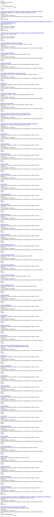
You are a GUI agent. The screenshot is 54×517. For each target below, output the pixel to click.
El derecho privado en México (7, 53)
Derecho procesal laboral (6, 446)
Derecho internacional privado (7, 244)
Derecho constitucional (6, 63)
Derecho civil (4, 83)
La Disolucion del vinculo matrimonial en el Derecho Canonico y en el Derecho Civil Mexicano (22, 32)
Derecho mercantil (5, 295)
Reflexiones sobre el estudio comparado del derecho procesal (14, 345)
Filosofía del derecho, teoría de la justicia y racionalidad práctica (15, 113)
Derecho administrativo (6, 305)
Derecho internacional (6, 194)
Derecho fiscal (4, 184)
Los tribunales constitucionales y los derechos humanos (13, 73)
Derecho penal (4, 133)
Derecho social (4, 375)
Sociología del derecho (6, 486)
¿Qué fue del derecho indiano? (7, 254)
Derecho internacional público (7, 264)
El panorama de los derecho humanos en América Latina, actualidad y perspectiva (19, 123)
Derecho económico (5, 174)
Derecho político (4, 456)
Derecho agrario (4, 436)
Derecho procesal (4, 164)
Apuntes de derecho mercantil (7, 274)
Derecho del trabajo (5, 143)
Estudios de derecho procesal (7, 285)
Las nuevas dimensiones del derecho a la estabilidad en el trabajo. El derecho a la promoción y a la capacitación (26, 496)
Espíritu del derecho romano (7, 103)
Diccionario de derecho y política (8, 93)
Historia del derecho (5, 153)
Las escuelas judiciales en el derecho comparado (11, 43)
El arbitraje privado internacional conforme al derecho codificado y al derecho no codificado (21, 11)
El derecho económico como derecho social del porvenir (13, 506)
